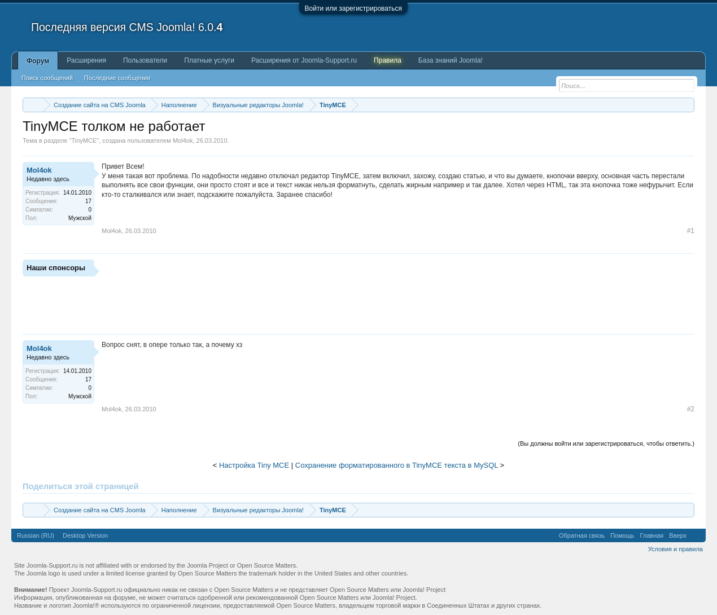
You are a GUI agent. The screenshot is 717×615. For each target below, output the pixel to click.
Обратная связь (582, 535)
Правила (387, 60)
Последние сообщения (117, 77)
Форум (38, 61)
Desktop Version (85, 535)
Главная (651, 535)
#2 (690, 409)
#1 (690, 231)
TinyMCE (84, 140)
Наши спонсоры (56, 267)
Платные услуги (209, 60)
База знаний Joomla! (450, 60)
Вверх (678, 535)
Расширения (86, 60)
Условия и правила (675, 549)
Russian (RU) (35, 535)
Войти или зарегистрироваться (353, 8)
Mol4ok (183, 140)
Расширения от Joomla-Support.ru (304, 60)
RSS (696, 535)
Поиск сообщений (47, 77)
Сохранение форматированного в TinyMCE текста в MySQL (396, 465)
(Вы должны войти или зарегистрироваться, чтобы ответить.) (606, 443)
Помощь (622, 535)
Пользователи (145, 60)
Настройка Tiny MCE (254, 465)
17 (88, 201)
